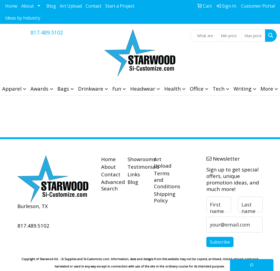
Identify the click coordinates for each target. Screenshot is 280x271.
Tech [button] (219, 88)
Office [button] (197, 88)
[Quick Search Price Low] (230, 35)
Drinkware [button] (90, 88)
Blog (51, 6)
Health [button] (172, 88)
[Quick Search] (204, 35)
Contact (93, 6)
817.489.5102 (46, 32)
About (27, 6)
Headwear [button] (142, 88)
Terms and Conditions (164, 180)
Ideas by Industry (22, 18)
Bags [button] (63, 88)
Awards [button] (39, 88)
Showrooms (137, 159)
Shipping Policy (164, 197)
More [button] (266, 88)
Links (133, 174)
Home (11, 6)
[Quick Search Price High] (253, 35)
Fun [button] (116, 88)
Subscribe (220, 242)
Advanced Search (111, 185)
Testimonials (137, 166)
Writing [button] (242, 88)
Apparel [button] (11, 88)
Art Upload (71, 6)
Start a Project (119, 6)
